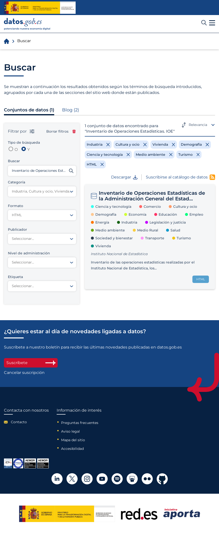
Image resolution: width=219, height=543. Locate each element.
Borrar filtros (61, 131)
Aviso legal (70, 431)
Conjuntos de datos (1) (29, 110)
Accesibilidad (72, 448)
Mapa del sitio (73, 440)
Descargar (124, 177)
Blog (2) (70, 110)
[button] (212, 23)
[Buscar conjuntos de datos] (42, 171)
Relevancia (198, 125)
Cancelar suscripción (24, 372)
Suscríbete (30, 362)
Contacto (19, 422)
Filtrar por (21, 131)
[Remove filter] (98, 144)
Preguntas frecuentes (79, 422)
